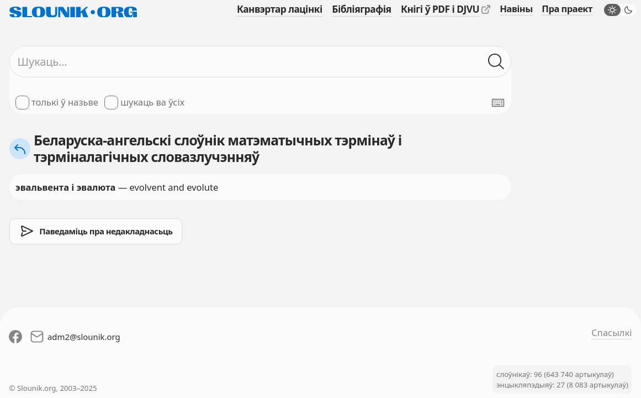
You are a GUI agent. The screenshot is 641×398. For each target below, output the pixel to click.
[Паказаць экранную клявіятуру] (498, 102)
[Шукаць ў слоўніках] (496, 61)
